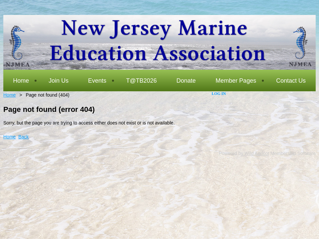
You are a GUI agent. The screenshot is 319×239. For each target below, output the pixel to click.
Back (23, 136)
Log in (219, 93)
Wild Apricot (257, 153)
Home (9, 95)
